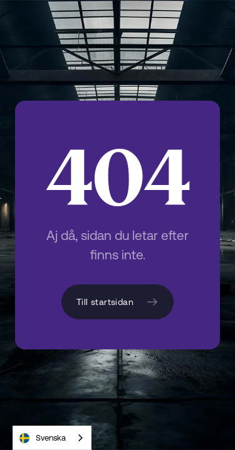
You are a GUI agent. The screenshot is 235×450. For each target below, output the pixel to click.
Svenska (42, 438)
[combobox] (52, 438)
